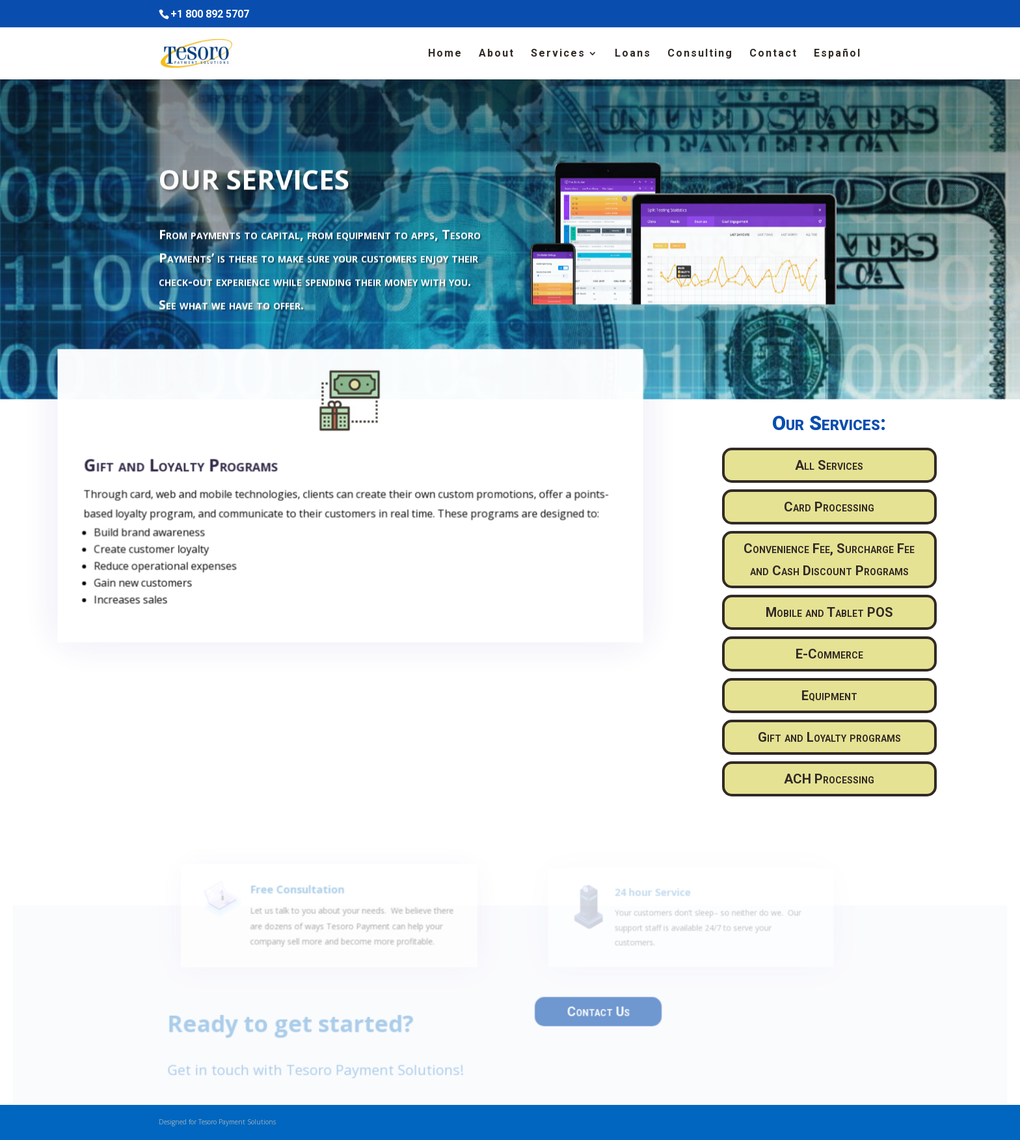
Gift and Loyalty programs (829, 737)
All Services (829, 465)
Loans (633, 54)
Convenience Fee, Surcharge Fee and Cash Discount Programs (829, 559)
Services (558, 54)
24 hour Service (651, 903)
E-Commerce (829, 654)
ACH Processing (829, 779)
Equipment (829, 695)
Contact (773, 54)
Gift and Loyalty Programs (190, 475)
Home (445, 54)
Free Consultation (305, 901)
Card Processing (829, 507)
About (497, 54)
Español (837, 54)
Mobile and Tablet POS (829, 612)
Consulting (700, 54)
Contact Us (595, 1014)
